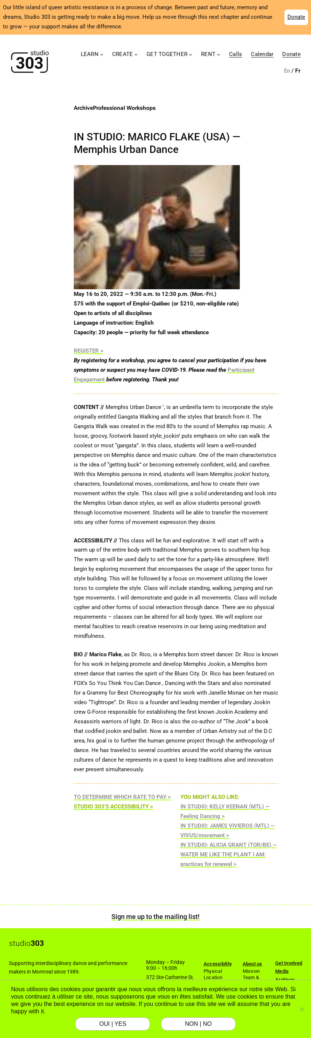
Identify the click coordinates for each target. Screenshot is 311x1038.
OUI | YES (112, 1024)
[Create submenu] (136, 54)
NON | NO (198, 1024)
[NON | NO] (301, 1009)
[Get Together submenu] (190, 54)
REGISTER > (88, 350)
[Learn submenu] (101, 54)
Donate (296, 17)
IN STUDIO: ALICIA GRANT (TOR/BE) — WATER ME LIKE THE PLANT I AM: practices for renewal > (228, 854)
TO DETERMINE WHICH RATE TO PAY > (122, 797)
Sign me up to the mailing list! (155, 916)
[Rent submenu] (218, 54)
